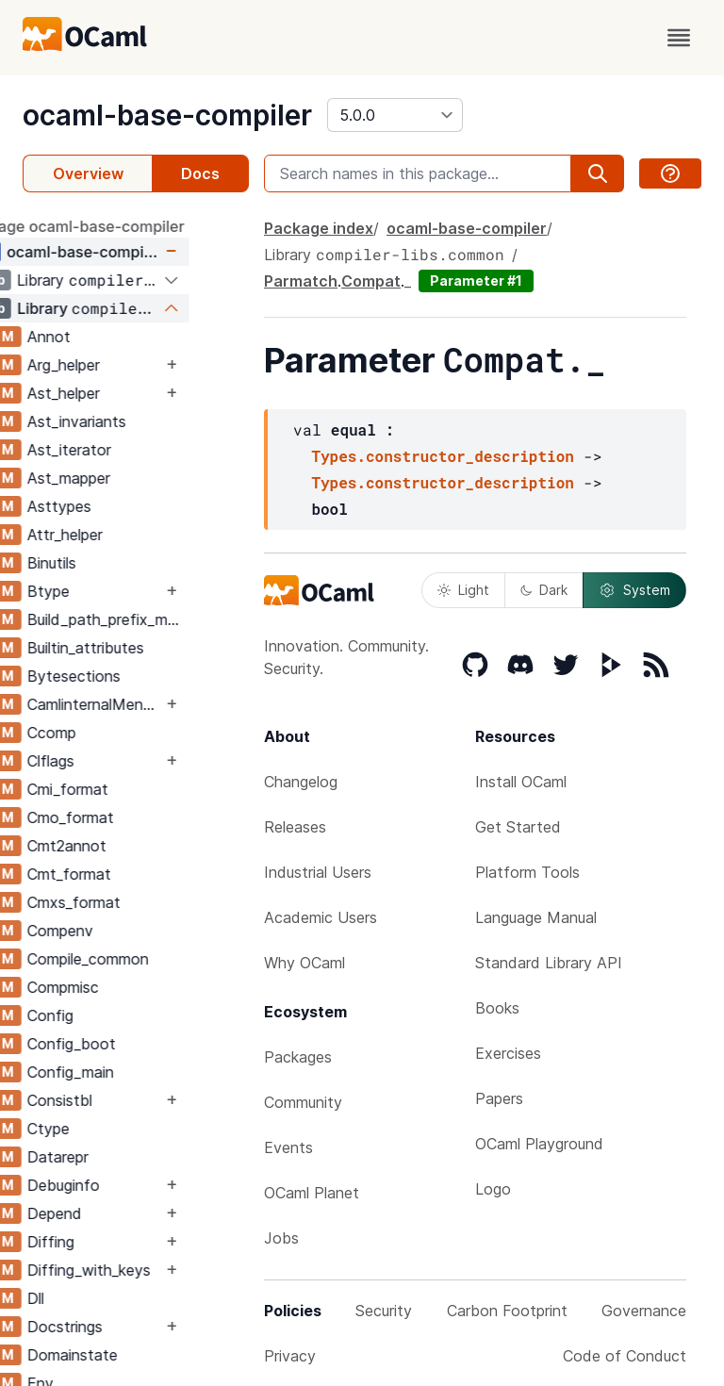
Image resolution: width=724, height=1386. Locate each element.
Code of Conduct (624, 1355)
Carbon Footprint (507, 1310)
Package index (318, 228)
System (634, 590)
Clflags (110, 760)
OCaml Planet (311, 1192)
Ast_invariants (136, 421)
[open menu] (679, 38)
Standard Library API (548, 962)
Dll (95, 1298)
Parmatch (300, 281)
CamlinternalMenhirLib (154, 704)
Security (383, 1310)
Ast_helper (123, 393)
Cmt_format (129, 874)
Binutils (111, 562)
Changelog (300, 781)
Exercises (508, 1053)
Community (303, 1102)
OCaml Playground (539, 1143)
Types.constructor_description (442, 456)
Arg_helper (123, 364)
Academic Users (320, 917)
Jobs (281, 1238)
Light (463, 590)
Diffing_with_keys (148, 1270)
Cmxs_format (133, 902)
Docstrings (124, 1326)
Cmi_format (127, 789)
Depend (114, 1213)
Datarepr (117, 1156)
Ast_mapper (128, 478)
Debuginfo (123, 1185)
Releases (295, 826)
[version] (395, 115)
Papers (499, 1098)
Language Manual (536, 917)
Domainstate (132, 1354)
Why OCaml (304, 962)
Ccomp (111, 732)
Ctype (108, 1128)
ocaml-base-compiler (167, 115)
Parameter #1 (476, 280)
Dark (544, 590)
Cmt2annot (126, 845)
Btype (108, 591)
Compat (371, 281)
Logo (493, 1189)
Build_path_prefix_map (165, 619)
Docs (200, 173)
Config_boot (131, 1043)
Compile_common (147, 958)
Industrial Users (317, 872)
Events (288, 1147)
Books (497, 1007)
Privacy (290, 1355)
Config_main (130, 1072)
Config (110, 1015)
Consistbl (119, 1100)
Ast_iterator (129, 449)
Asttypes (119, 506)
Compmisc (122, 987)
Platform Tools (527, 872)
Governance (643, 1310)
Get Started (518, 826)
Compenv (120, 930)
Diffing (110, 1241)
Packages (298, 1057)
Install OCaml (521, 781)
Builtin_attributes (145, 647)
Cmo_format (130, 817)
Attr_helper (124, 534)
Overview (88, 173)
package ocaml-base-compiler (133, 226)
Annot (108, 336)
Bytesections (133, 676)
